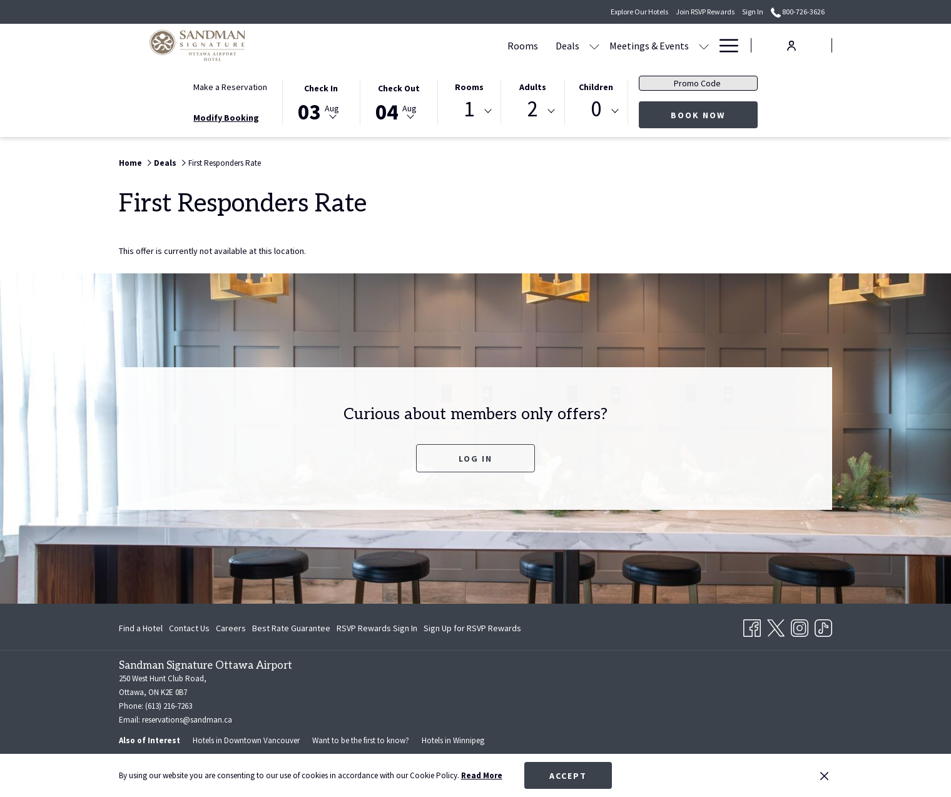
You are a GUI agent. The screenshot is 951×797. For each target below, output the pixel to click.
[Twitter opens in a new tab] (776, 625)
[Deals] (448, 45)
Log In (475, 458)
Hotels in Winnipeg (453, 740)
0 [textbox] (596, 109)
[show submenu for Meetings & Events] (584, 45)
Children (596, 87)
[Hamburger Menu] (724, 45)
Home (130, 163)
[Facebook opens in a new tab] (752, 625)
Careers (231, 628)
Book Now (714, 115)
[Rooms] (403, 45)
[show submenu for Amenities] (704, 45)
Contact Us (189, 628)
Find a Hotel (141, 628)
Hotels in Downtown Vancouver (246, 740)
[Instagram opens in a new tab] (799, 625)
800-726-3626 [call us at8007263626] (798, 11)
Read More (481, 775)
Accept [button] (568, 775)
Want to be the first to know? (360, 740)
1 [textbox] (469, 109)
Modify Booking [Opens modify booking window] (226, 117)
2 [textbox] (532, 109)
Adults (532, 87)
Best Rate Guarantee (291, 628)
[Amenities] (667, 45)
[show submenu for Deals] (475, 45)
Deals (165, 163)
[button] (321, 101)
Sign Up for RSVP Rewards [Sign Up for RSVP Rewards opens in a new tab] (472, 630)
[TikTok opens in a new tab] (823, 625)
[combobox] (469, 111)
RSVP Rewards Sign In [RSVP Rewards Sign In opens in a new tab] (377, 630)
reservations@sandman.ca (187, 719)
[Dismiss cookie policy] (824, 775)
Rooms (469, 87)
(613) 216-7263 (168, 706)
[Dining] (613, 45)
